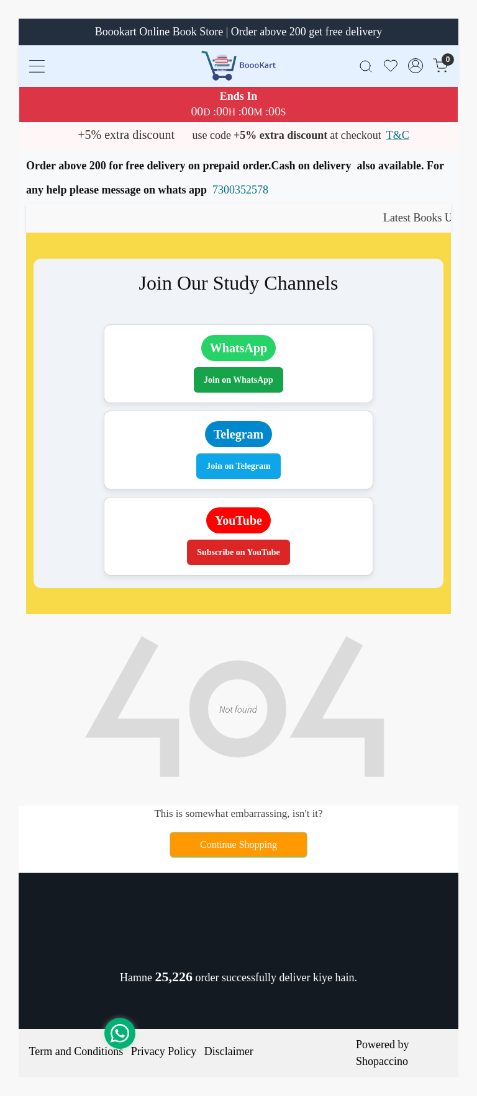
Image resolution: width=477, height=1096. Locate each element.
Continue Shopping (238, 844)
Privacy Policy (164, 1051)
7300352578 (240, 190)
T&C (397, 135)
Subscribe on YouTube (238, 552)
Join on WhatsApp (238, 380)
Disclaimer (228, 1051)
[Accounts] (415, 65)
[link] (365, 65)
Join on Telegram (238, 466)
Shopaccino (382, 1061)
